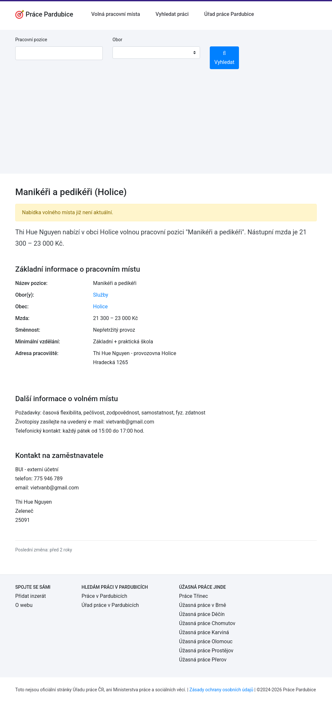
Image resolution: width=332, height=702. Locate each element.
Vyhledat (224, 58)
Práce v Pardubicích (104, 596)
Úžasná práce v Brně (202, 605)
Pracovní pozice (31, 39)
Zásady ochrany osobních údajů (221, 689)
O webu (23, 605)
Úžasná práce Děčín (202, 614)
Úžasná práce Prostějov (206, 650)
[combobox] (156, 52)
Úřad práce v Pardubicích (110, 605)
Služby (100, 295)
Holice (100, 306)
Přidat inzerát (30, 596)
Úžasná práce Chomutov (207, 623)
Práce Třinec (193, 596)
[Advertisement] (166, 128)
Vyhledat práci (172, 14)
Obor (117, 39)
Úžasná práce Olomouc (205, 641)
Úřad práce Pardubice (229, 14)
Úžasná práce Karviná (204, 632)
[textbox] (126, 52)
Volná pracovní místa (115, 14)
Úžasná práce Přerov (202, 660)
